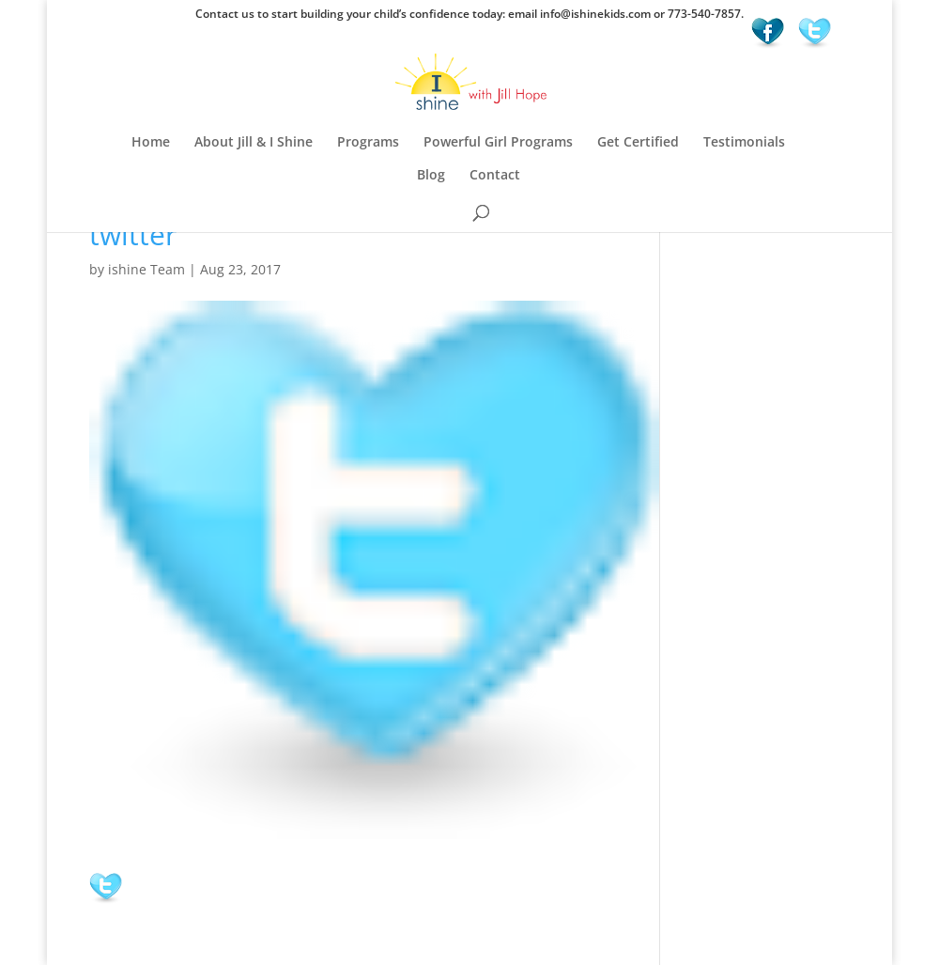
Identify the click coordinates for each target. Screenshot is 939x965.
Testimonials (744, 142)
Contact (495, 175)
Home (150, 142)
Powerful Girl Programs (498, 142)
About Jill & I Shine (253, 142)
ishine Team (146, 269)
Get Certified (638, 142)
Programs (368, 142)
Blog (431, 175)
